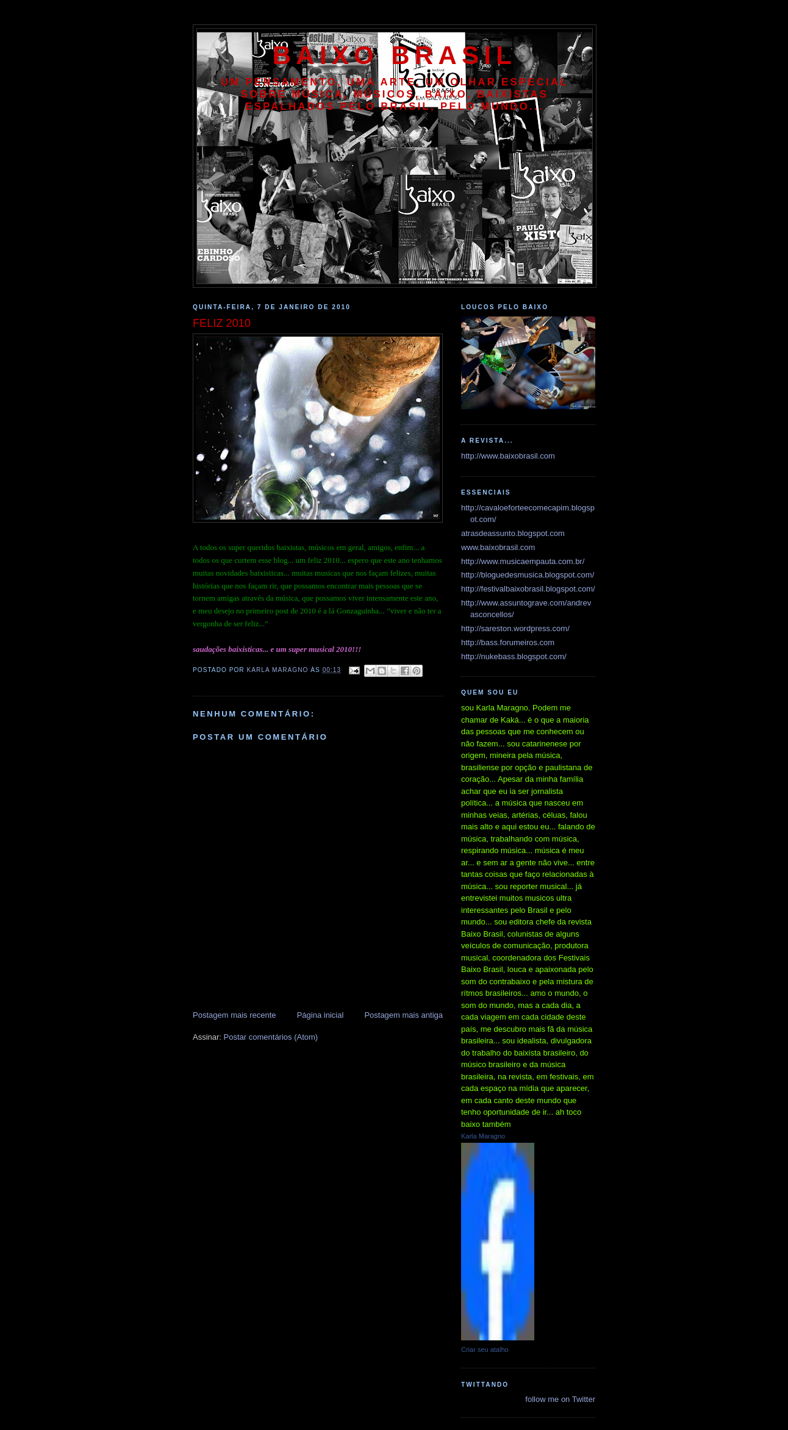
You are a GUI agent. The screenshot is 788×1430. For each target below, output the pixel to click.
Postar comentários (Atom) (271, 1037)
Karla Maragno (483, 1136)
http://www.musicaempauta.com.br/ (522, 561)
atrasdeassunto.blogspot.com (513, 533)
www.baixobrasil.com (498, 547)
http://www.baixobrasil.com (508, 455)
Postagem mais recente (234, 1015)
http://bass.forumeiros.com (507, 642)
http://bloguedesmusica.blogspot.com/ (527, 574)
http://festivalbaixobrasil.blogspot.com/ (528, 588)
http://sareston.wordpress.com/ (515, 628)
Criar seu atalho (485, 1349)
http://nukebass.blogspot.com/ (514, 656)
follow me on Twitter (560, 1399)
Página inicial (320, 1015)
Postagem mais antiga (403, 1015)
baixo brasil (395, 55)
